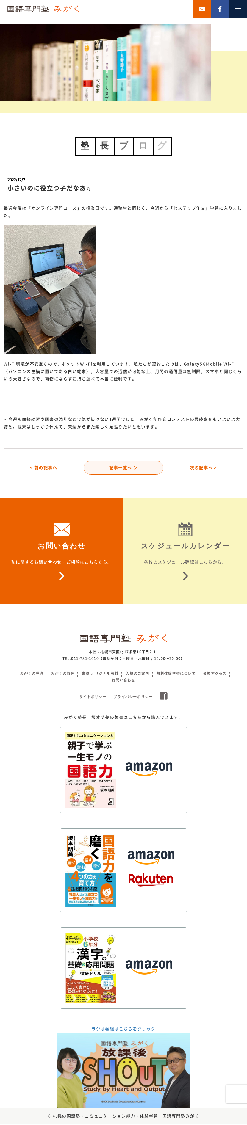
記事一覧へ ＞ (123, 468)
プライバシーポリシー (133, 698)
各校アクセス (214, 674)
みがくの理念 (32, 674)
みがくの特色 (62, 674)
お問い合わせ (123, 681)
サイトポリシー (93, 698)
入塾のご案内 (137, 674)
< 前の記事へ (43, 468)
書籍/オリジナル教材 (100, 674)
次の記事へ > (203, 468)
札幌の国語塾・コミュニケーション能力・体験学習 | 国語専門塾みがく (126, 1117)
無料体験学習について (176, 674)
